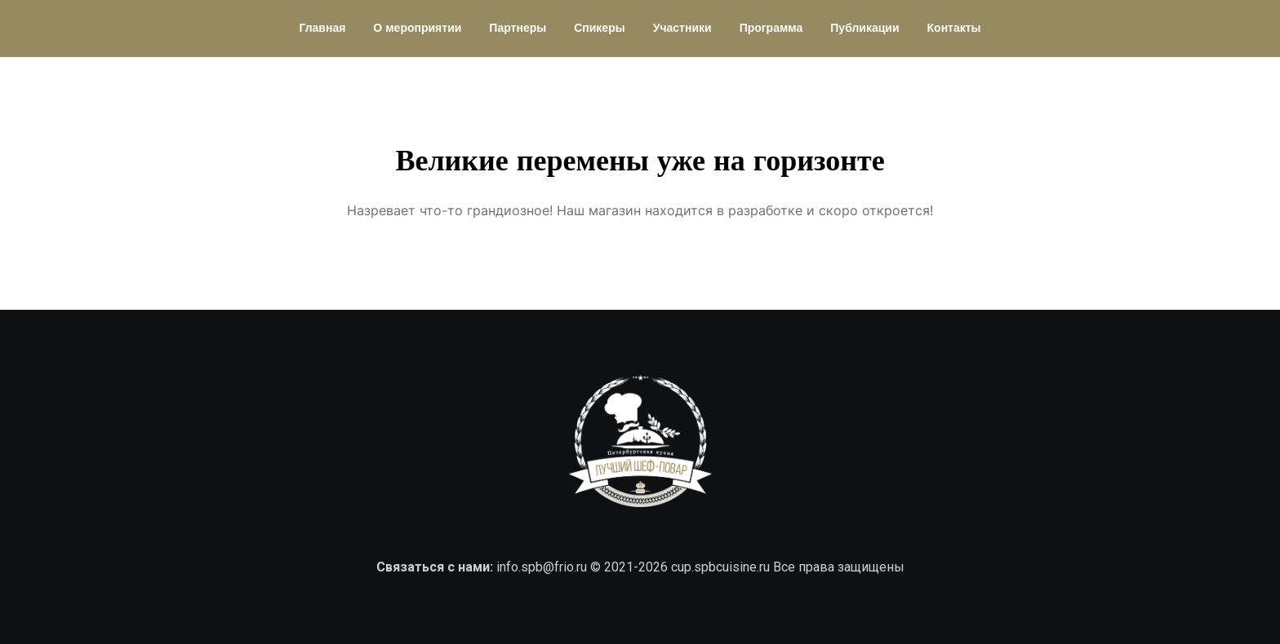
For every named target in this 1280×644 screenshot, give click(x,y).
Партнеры (517, 28)
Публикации (864, 28)
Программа (771, 28)
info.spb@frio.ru (541, 567)
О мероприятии (417, 28)
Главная (322, 28)
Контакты (954, 28)
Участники (682, 28)
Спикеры (599, 28)
